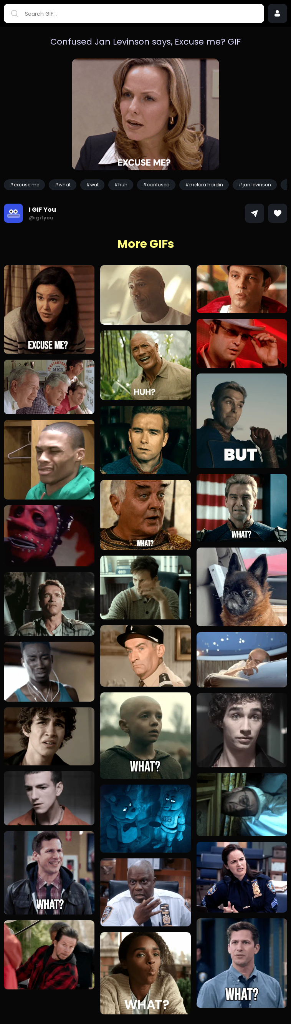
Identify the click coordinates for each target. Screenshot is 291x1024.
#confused (156, 184)
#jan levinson (254, 184)
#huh (120, 184)
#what (63, 184)
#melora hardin (204, 184)
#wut (92, 184)
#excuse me (24, 184)
